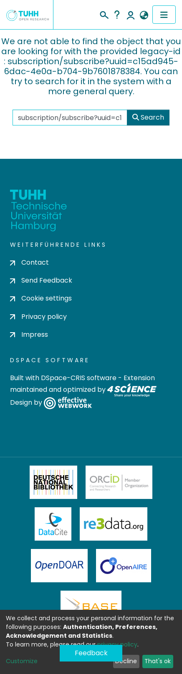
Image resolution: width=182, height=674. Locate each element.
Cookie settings (41, 298)
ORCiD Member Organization (119, 482)
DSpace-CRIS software (78, 378)
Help (117, 14)
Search (148, 117)
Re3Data (113, 524)
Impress (29, 334)
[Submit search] (104, 14)
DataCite (53, 524)
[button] (144, 15)
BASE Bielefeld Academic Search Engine (91, 607)
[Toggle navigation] (164, 14)
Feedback (91, 653)
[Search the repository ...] (70, 117)
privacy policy (117, 644)
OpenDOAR (59, 566)
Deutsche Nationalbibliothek (53, 482)
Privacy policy (38, 316)
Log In (130, 14)
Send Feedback (41, 280)
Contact (29, 262)
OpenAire (123, 565)
